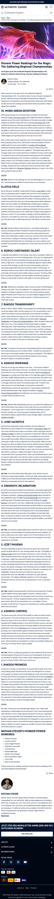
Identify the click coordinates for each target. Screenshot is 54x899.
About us (20, 888)
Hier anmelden (27, 834)
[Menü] (51, 12)
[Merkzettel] (51, 6)
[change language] (46, 7)
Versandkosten (40, 895)
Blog (27, 888)
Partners (34, 888)
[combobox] (24, 12)
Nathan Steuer (13, 79)
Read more (5, 816)
